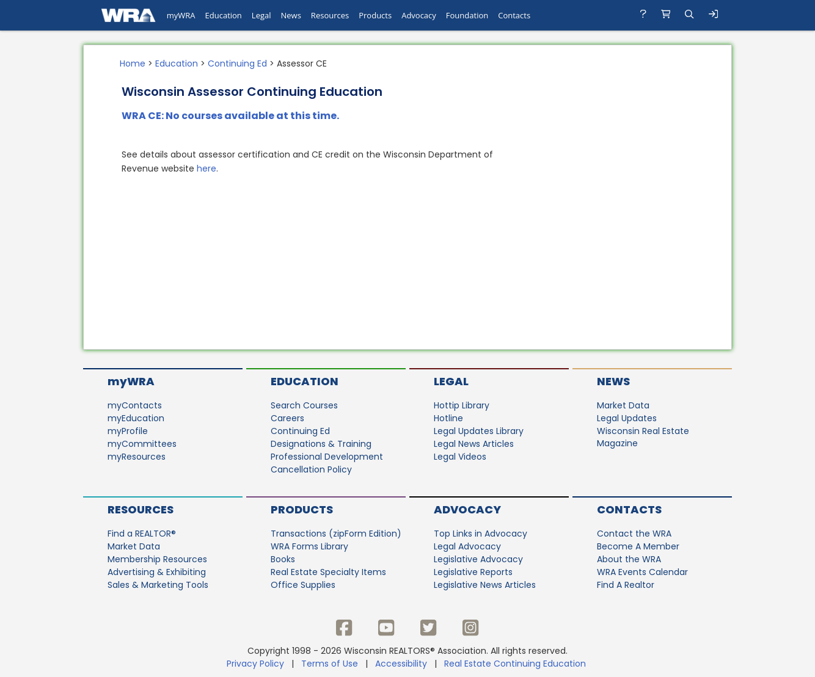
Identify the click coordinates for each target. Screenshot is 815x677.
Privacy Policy (255, 663)
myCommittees (142, 444)
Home (132, 63)
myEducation (136, 418)
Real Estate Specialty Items (328, 572)
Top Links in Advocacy (480, 533)
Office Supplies (303, 585)
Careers (287, 418)
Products (302, 509)
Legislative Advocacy (478, 559)
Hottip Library (461, 405)
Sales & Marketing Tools (158, 585)
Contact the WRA (634, 533)
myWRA (131, 381)
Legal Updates (627, 418)
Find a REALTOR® (142, 533)
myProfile (128, 431)
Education (176, 63)
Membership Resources (157, 559)
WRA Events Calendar (642, 572)
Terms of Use (329, 663)
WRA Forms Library (309, 546)
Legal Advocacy (467, 546)
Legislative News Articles (485, 585)
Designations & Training (321, 444)
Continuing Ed (237, 63)
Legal (451, 381)
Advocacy (467, 509)
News (613, 381)
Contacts (629, 509)
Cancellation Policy (311, 469)
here (206, 168)
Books (283, 559)
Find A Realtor (625, 585)
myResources (137, 457)
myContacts (135, 405)
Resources (141, 509)
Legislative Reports (473, 572)
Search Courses (304, 405)
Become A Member (638, 546)
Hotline (448, 418)
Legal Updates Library (479, 431)
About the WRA (629, 559)
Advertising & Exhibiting (157, 572)
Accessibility (401, 663)
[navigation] (407, 15)
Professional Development (327, 457)
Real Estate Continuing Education (516, 663)
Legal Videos (460, 457)
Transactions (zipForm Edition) (336, 533)
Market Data (623, 405)
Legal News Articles (474, 444)
